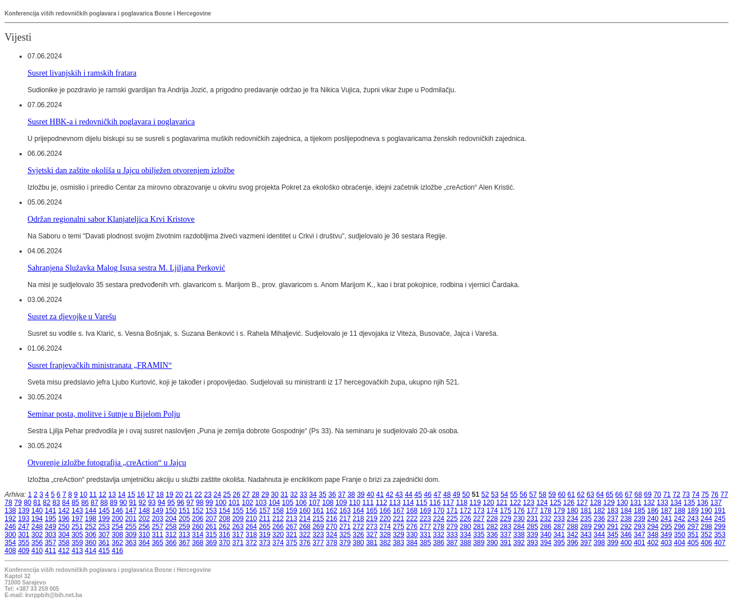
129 (608, 503)
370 (224, 543)
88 (104, 503)
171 (452, 511)
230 (519, 519)
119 (475, 503)
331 (425, 535)
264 (251, 527)
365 (157, 543)
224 (438, 519)
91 (132, 503)
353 (720, 535)
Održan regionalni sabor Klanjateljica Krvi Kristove (111, 218)
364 (144, 543)
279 (452, 527)
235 (586, 519)
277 (425, 527)
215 (318, 519)
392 (519, 543)
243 (693, 519)
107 (314, 503)
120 (488, 503)
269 (318, 527)
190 (706, 511)
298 (706, 527)
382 (385, 543)
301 (23, 535)
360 (90, 543)
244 (706, 519)
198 (90, 519)
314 (197, 535)
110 (354, 503)
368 (197, 543)
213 (291, 519)
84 (65, 503)
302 (37, 535)
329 (398, 535)
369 (211, 543)
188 (679, 511)
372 (251, 543)
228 (492, 519)
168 (411, 511)
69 (647, 495)
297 (693, 527)
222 (411, 519)
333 (452, 535)
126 (568, 503)
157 (264, 511)
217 (344, 519)
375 (291, 543)
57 (533, 495)
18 (160, 495)
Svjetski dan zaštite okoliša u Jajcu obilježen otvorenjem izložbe (131, 170)
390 (492, 543)
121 (501, 503)
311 (157, 535)
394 (545, 543)
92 (142, 503)
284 (519, 527)
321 (291, 535)
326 (358, 535)
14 (121, 495)
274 (385, 527)
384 (411, 543)
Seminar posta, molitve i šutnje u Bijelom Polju (103, 413)
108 (327, 503)
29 (265, 495)
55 (514, 495)
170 (438, 511)
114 (408, 503)
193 (23, 519)
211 (264, 519)
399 (612, 543)
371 (237, 543)
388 (465, 543)
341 (559, 535)
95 (171, 503)
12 (102, 495)
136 (702, 503)
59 (551, 495)
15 (131, 495)
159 (291, 511)
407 (720, 543)
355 (23, 543)
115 (421, 503)
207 (211, 519)
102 (247, 503)
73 (685, 495)
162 (331, 511)
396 (572, 543)
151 (184, 511)
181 (586, 511)
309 (130, 535)
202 (144, 519)
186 (653, 511)
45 (418, 495)
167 (398, 511)
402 (653, 543)
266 (278, 527)
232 (545, 519)
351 (693, 535)
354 (10, 543)
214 (304, 519)
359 (77, 543)
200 (117, 519)
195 (50, 519)
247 (23, 527)
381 (371, 543)
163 (344, 511)
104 (274, 503)
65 (609, 495)
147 (130, 511)
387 (452, 543)
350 (679, 535)
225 (452, 519)
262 (224, 527)
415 (104, 551)
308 (117, 535)
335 (478, 535)
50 (466, 495)
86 (85, 503)
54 (504, 495)
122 (515, 503)
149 (157, 511)
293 (639, 527)
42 (389, 495)
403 (666, 543)
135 (689, 503)
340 (545, 535)
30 (274, 495)
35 (322, 495)
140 (37, 511)
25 (227, 495)
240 (653, 519)
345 (612, 535)
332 (438, 535)
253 (104, 527)
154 (224, 511)
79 (18, 503)
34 (313, 495)
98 (199, 503)
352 (706, 535)
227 (478, 519)
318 (251, 535)
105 (287, 503)
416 (117, 551)
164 (358, 511)
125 (555, 503)
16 (140, 495)
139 (23, 511)
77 (724, 495)
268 (304, 527)
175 (505, 511)
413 (77, 551)
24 (217, 495)
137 (716, 503)
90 (123, 503)
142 (64, 511)
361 (104, 543)
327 (371, 535)
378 (331, 543)
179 (559, 511)
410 (37, 551)
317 (237, 535)
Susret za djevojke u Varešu (71, 316)
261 (211, 527)
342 (572, 535)
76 (714, 495)
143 (77, 511)
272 (358, 527)
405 (693, 543)
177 (532, 511)
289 (586, 527)
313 (184, 535)
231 (532, 519)
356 (37, 543)
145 (104, 511)
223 (425, 519)
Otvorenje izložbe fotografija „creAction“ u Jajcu (106, 462)
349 (666, 535)
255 (130, 527)
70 (657, 495)
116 (434, 503)
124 (541, 503)
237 (612, 519)
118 (461, 503)
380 (358, 543)
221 (398, 519)
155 (237, 511)
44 (408, 495)
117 (448, 503)
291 (612, 527)
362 (117, 543)
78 (8, 503)
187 (666, 511)
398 (599, 543)
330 (411, 535)
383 (398, 543)
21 (188, 495)
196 (64, 519)
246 (10, 527)
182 (599, 511)
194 (37, 519)
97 (190, 503)
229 (505, 519)
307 (104, 535)
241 (666, 519)
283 (505, 527)
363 (130, 543)
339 (532, 535)
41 (380, 495)
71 (667, 495)
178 (545, 511)
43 (399, 495)
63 (590, 495)
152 (197, 511)
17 (150, 495)
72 (676, 495)
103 (261, 503)
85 (75, 503)
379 (344, 543)
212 (278, 519)
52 (485, 495)
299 (720, 527)
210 (251, 519)
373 (264, 543)
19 (169, 495)
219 (371, 519)
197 (77, 519)
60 (561, 495)
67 (628, 495)
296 (679, 527)
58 (542, 495)
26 (236, 495)
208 (224, 519)
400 (626, 543)
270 (331, 527)
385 (425, 543)
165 (371, 511)
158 (278, 511)
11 (93, 495)
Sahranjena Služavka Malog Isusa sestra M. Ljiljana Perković (126, 267)
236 (599, 519)
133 (662, 503)
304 (64, 535)
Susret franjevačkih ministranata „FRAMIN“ (99, 365)
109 (341, 503)
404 (679, 543)
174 (492, 511)
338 (519, 535)
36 (332, 495)
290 (599, 527)
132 (649, 503)
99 (209, 503)
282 (492, 527)
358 (64, 543)
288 (572, 527)
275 (398, 527)
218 (358, 519)
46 (427, 495)
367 (184, 543)
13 (112, 495)
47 (437, 495)
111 (368, 503)
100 (220, 503)
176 (519, 511)
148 (144, 511)
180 (572, 511)
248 (37, 527)
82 (46, 503)
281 (478, 527)
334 (465, 535)
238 (626, 519)
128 (595, 503)
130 (622, 503)
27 (246, 495)
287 (559, 527)
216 (331, 519)
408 (10, 551)
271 (344, 527)
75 (705, 495)
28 (255, 495)
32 (293, 495)
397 (586, 543)
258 (171, 527)
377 (318, 543)
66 (618, 495)
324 (331, 535)
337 (505, 535)
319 (264, 535)
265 (264, 527)
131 (635, 503)
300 (10, 535)
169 (425, 511)
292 (626, 527)
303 (50, 535)
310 (144, 535)
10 (83, 495)
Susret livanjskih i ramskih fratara (81, 72)
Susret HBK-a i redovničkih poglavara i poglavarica (111, 121)
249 (50, 527)
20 (179, 495)
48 (447, 495)
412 (64, 551)
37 (341, 495)
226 (465, 519)
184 (626, 511)
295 (666, 527)
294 (653, 527)
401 (639, 543)
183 (612, 511)
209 (237, 519)
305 (77, 535)
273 (371, 527)
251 (77, 527)
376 (304, 543)
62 (581, 495)
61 (571, 495)
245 (720, 519)
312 (171, 535)
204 (171, 519)
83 (56, 503)
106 (301, 503)
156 (251, 511)
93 (152, 503)
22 (198, 495)
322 (304, 535)
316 (224, 535)
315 (211, 535)
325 (344, 535)
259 (184, 527)
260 (197, 527)
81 (37, 503)
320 (278, 535)
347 (639, 535)
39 (360, 495)
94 (161, 503)
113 (394, 503)
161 (318, 511)
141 (50, 511)
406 (706, 543)
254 (117, 527)
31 (284, 495)
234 (572, 519)
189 (693, 511)
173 (478, 511)
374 (278, 543)
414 (90, 551)
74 (695, 495)
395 (559, 543)
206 (197, 519)
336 (492, 535)
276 (411, 527)
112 (381, 503)
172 (465, 511)
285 (532, 527)
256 (144, 527)
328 (385, 535)
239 (639, 519)
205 (184, 519)
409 (23, 551)
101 (234, 503)
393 (532, 543)
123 (528, 503)
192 (10, 519)
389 (478, 543)
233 (559, 519)
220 (385, 519)
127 (582, 503)
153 (211, 511)
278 (438, 527)
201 (130, 519)
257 (157, 527)
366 (171, 543)
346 (626, 535)
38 (351, 495)
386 (438, 543)
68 (638, 495)
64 (600, 495)
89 (113, 503)
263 (237, 527)
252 (90, 527)
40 (370, 495)
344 (599, 535)
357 (50, 543)
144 (90, 511)
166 (385, 511)
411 (50, 551)
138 (10, 511)
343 (586, 535)
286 (545, 527)
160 (304, 511)
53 (494, 495)
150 (171, 511)
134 (675, 503)
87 (94, 503)
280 (465, 527)
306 (90, 535)
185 (639, 511)
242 (679, 519)
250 (64, 527)
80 (27, 503)
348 (653, 535)
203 (157, 519)
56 (523, 495)
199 (104, 519)
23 (207, 495)
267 (291, 527)
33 (303, 495)
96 (180, 503)
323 (318, 535)
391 (505, 543)
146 (117, 511)
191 (720, 511)
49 (456, 495)
